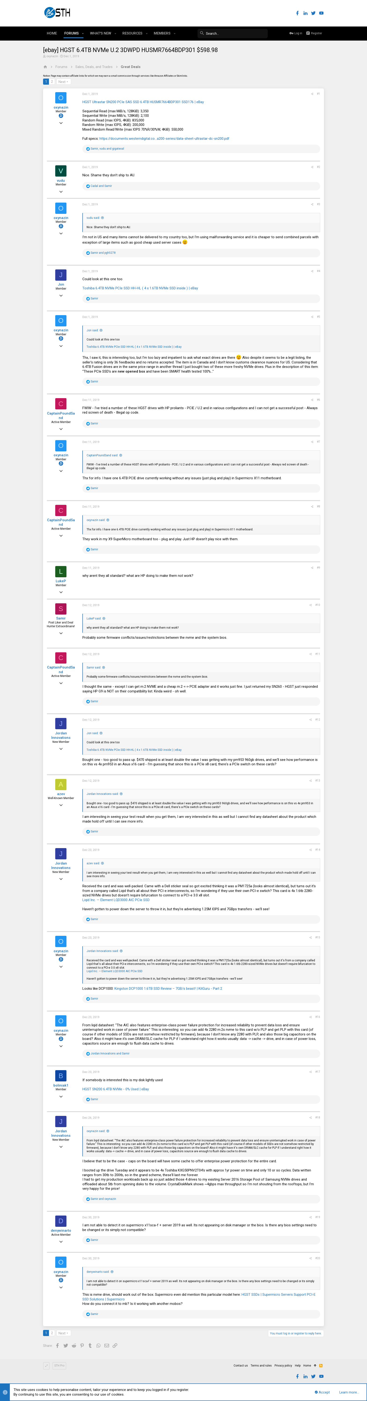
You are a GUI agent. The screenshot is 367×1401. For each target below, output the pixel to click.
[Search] (233, 33)
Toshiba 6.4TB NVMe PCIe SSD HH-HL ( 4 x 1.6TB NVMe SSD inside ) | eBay (140, 288)
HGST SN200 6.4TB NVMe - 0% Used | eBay (115, 1089)
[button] (83, 33)
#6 (318, 399)
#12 (317, 719)
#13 (317, 780)
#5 (318, 316)
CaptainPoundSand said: (102, 455)
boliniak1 (61, 1085)
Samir (61, 618)
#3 (318, 204)
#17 (317, 1071)
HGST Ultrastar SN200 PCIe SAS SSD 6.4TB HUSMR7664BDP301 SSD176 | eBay (143, 102)
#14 (317, 849)
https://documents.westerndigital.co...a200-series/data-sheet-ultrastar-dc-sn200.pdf (164, 138)
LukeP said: (94, 618)
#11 (317, 654)
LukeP (61, 581)
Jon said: (93, 330)
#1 (318, 93)
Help (298, 1365)
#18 (317, 1117)
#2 (318, 167)
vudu (61, 180)
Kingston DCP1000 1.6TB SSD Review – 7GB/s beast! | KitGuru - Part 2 (168, 988)
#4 (318, 271)
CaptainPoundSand (61, 415)
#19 (317, 1217)
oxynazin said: (96, 520)
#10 (317, 605)
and (101, 186)
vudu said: (93, 217)
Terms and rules (261, 1365)
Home (307, 1365)
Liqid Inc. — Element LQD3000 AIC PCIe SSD (116, 900)
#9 (318, 567)
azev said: (93, 863)
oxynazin (52, 56)
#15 (317, 937)
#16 (317, 1017)
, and (107, 148)
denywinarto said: (98, 1271)
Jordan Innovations (60, 735)
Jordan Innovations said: (103, 794)
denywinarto (61, 1230)
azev (61, 794)
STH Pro (59, 1365)
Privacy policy (283, 1365)
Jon (61, 284)
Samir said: (94, 667)
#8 (318, 506)
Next (62, 82)
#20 (317, 1258)
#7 (318, 441)
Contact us (241, 1365)
